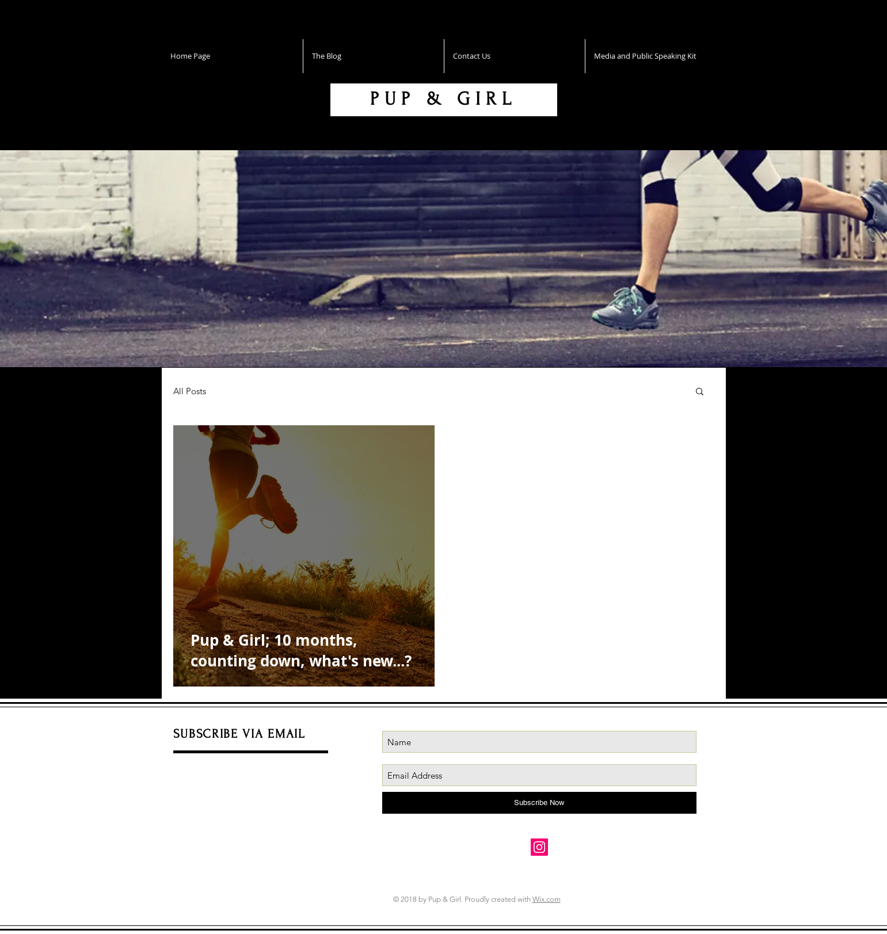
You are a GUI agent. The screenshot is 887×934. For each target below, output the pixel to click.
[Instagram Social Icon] (539, 847)
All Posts (189, 391)
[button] (699, 392)
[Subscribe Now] (539, 803)
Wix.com (546, 899)
